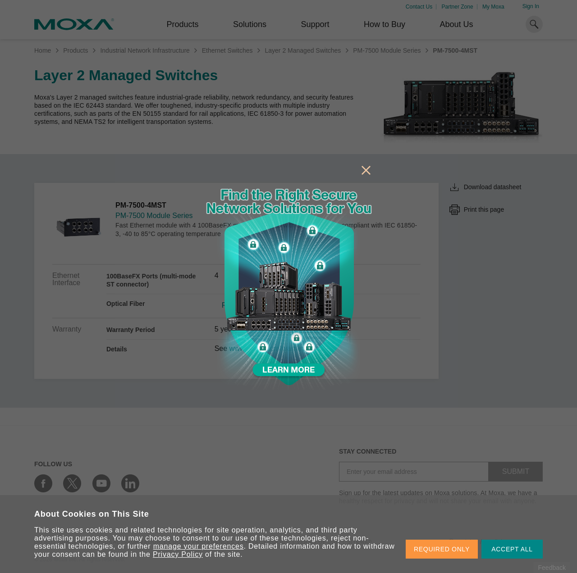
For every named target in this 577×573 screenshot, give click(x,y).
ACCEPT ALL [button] (512, 549)
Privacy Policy (178, 554)
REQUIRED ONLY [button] (442, 549)
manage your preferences (198, 546)
